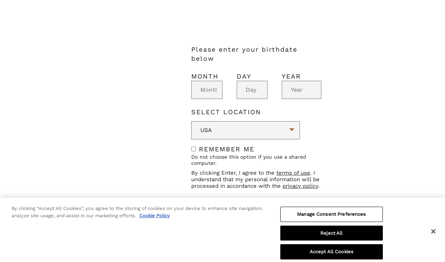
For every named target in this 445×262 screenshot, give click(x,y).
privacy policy (300, 186)
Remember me (222, 149)
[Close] (433, 234)
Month (205, 76)
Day (244, 76)
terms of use (293, 173)
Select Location (226, 112)
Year (291, 76)
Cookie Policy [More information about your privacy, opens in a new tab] (154, 218)
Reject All (331, 236)
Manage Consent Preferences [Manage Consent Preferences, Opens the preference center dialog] (331, 217)
